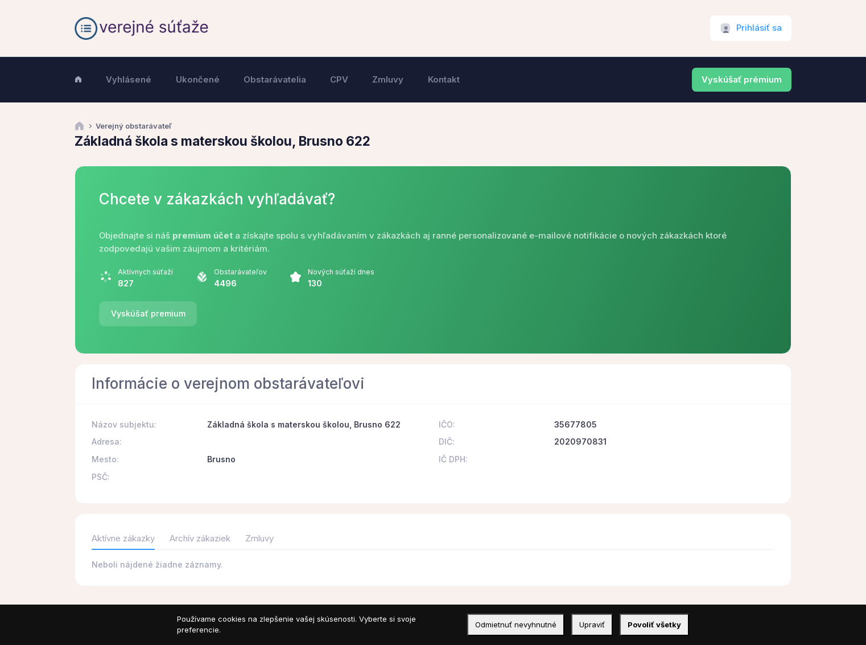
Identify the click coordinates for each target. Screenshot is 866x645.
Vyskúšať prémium (742, 80)
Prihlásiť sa (759, 28)
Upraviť (592, 624)
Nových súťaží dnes (341, 272)
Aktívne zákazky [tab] (123, 538)
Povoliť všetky (654, 624)
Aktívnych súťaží (145, 272)
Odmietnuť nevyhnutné (515, 624)
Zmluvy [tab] (259, 538)
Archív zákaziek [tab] (200, 538)
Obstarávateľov (240, 272)
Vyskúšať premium (148, 313)
